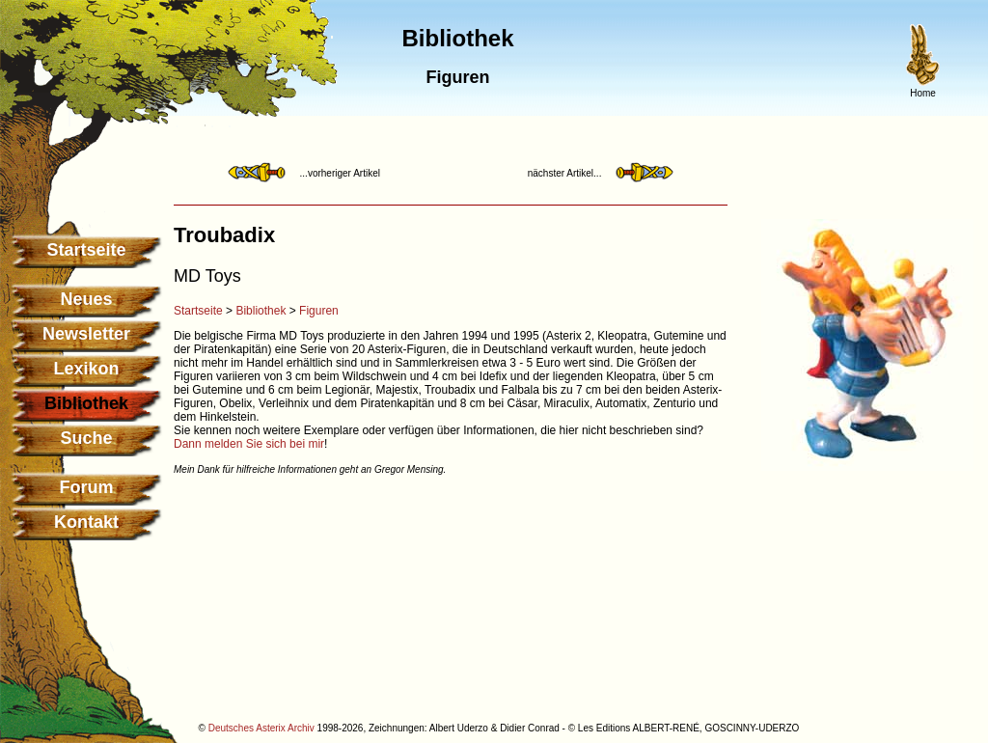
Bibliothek (260, 310)
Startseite (85, 250)
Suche (86, 438)
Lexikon (86, 368)
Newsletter (86, 334)
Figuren (319, 310)
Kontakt (86, 522)
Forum (87, 487)
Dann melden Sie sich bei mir (249, 444)
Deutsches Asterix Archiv (261, 728)
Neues (86, 299)
